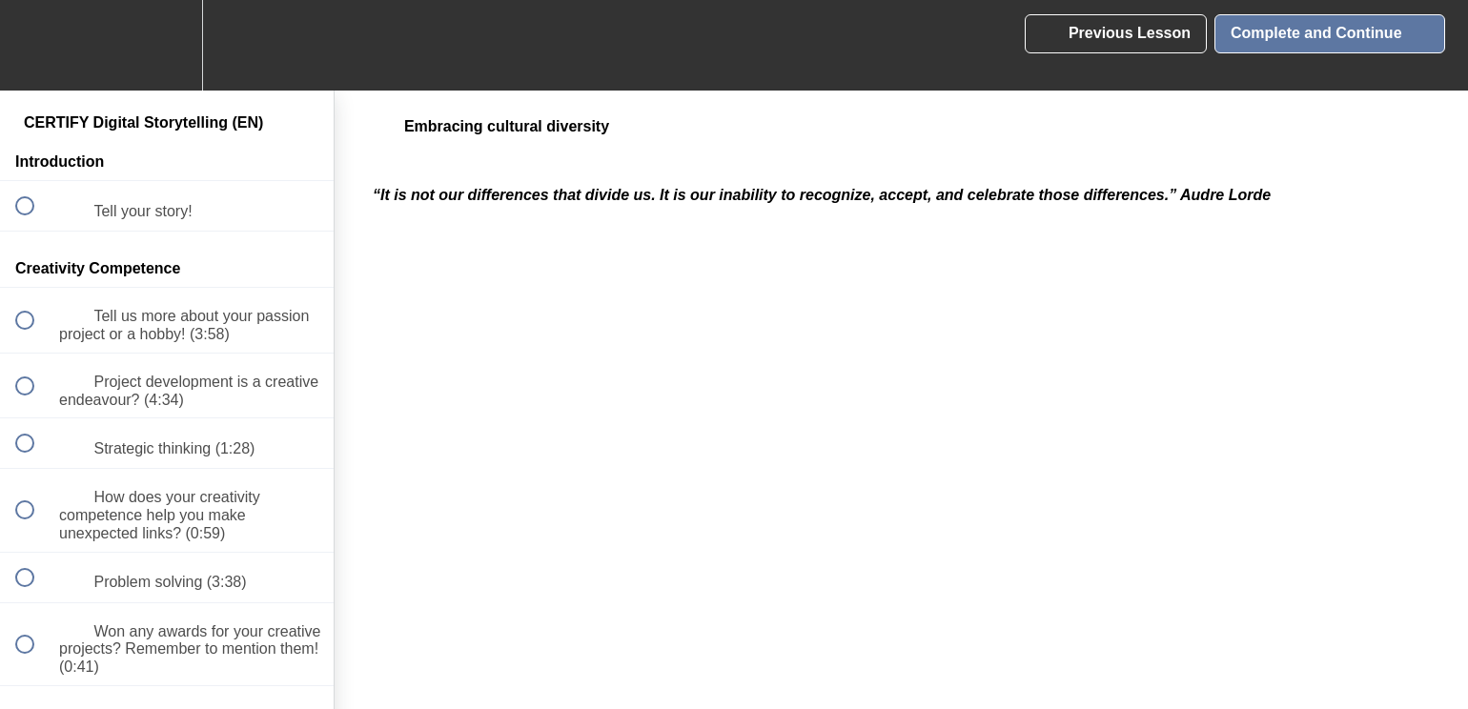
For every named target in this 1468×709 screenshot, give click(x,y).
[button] (35, 45)
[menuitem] (167, 45)
